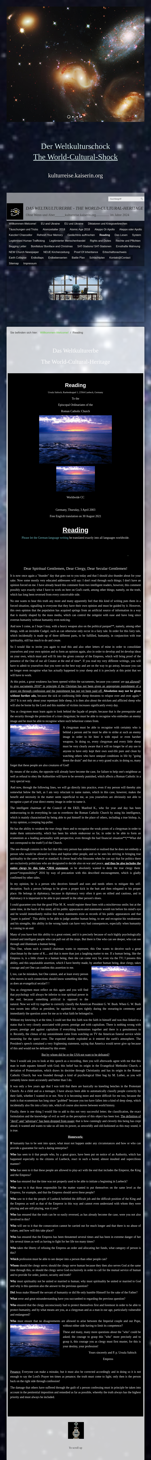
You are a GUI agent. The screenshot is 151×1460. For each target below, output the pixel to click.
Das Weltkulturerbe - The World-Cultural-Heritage (84, 208)
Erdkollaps (37, 257)
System (136, 234)
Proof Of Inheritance (86, 252)
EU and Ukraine (50, 223)
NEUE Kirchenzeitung (56, 252)
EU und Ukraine (73, 223)
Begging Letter (17, 246)
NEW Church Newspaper (24, 252)
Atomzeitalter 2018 (54, 229)
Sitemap (14, 263)
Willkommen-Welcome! (22, 223)
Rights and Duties (100, 240)
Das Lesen (121, 234)
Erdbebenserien (57, 257)
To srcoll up (75, 1409)
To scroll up (75, 1447)
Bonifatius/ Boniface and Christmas (52, 246)
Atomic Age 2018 (80, 229)
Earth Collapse (17, 257)
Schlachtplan (97, 257)
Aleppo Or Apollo (105, 229)
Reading (105, 234)
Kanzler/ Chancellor (20, 234)
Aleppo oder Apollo (130, 229)
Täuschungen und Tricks (23, 229)
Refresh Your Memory (50, 234)
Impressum (30, 263)
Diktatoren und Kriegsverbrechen (107, 223)
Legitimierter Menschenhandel (67, 240)
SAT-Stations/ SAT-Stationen (94, 246)
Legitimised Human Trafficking (27, 240)
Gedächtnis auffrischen (81, 234)
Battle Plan (78, 257)
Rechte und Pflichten (128, 240)
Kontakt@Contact (119, 257)
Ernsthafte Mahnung (128, 246)
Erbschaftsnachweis (114, 252)
